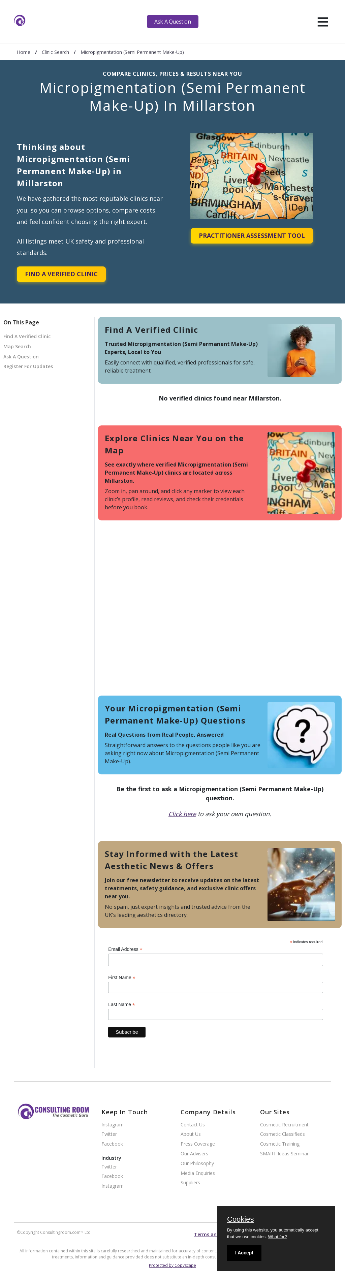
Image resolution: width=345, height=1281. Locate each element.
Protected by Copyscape (172, 1265)
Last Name (121, 1004)
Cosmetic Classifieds (282, 1134)
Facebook (112, 1144)
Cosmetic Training (280, 1144)
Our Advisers (194, 1154)
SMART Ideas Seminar (284, 1154)
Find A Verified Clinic (61, 274)
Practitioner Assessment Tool (252, 235)
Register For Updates (28, 366)
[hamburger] (323, 21)
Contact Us (193, 1125)
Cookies (240, 1219)
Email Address (125, 949)
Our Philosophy (197, 1163)
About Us (191, 1134)
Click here (182, 814)
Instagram (112, 1125)
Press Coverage (198, 1144)
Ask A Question (172, 21)
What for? (277, 1236)
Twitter (109, 1134)
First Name (121, 977)
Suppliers (190, 1183)
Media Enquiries (198, 1173)
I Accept (244, 1252)
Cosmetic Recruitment (284, 1125)
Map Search (17, 346)
